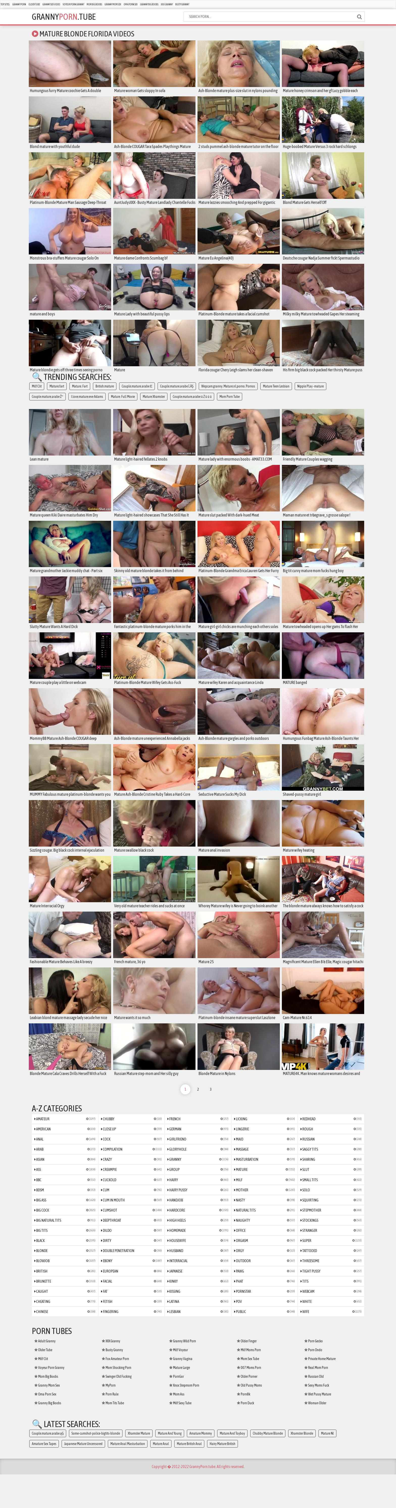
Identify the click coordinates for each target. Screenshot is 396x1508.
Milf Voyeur (178, 1384)
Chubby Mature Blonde (268, 1467)
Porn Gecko (313, 1375)
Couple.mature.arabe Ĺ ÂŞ (176, 393)
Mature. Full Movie (123, 403)
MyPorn (109, 1419)
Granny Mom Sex (113, 4)
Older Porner (247, 1410)
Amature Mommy (200, 1467)
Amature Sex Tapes (44, 1477)
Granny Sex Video (51, 4)
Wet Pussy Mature (317, 1428)
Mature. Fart (80, 393)
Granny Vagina (180, 1392)
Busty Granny (182, 4)
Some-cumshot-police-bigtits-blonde (95, 1467)
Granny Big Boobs (149, 4)
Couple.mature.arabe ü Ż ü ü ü (192, 403)
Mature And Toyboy (232, 1467)
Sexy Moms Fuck (316, 1419)
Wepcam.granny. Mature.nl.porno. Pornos (228, 393)
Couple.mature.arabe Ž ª (47, 403)
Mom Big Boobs (94, 4)
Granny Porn (19, 4)
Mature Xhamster (154, 403)
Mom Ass (176, 1428)
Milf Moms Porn (249, 1384)
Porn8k (243, 1428)
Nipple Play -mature (310, 393)
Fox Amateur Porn (115, 1392)
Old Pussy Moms (249, 1419)
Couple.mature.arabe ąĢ (48, 1467)
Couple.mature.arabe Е (137, 393)
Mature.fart (56, 393)
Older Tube (34, 4)
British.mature (104, 393)
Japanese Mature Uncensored (83, 1477)
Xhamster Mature (139, 1467)
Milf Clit (37, 393)
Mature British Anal (189, 1477)
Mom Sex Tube (248, 1392)
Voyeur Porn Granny (73, 4)
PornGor (176, 1410)
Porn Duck (245, 1437)
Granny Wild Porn (182, 1375)
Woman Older (315, 1437)
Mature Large (179, 1401)
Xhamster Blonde (302, 1467)
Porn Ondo (313, 1384)
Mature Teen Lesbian (276, 393)
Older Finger (247, 1375)
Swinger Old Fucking (117, 1410)
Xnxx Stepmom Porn (184, 1419)
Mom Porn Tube (229, 403)
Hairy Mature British (222, 1477)
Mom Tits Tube (113, 1437)
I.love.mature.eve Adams (87, 403)
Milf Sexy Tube (180, 1437)
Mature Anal (161, 1477)
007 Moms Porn (249, 1401)
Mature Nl (327, 1467)
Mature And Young (170, 1467)
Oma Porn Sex (131, 4)
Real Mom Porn (316, 1401)
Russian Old (314, 1410)
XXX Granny (167, 4)
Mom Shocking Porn (116, 1401)
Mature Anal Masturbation (127, 1477)
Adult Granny (45, 1375)
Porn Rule (110, 1428)
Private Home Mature (320, 1392)
